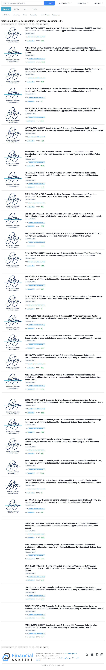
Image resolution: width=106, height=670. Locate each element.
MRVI (42, 389)
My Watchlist (82, 3)
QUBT (42, 580)
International (45, 15)
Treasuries (55, 15)
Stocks (16, 9)
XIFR (42, 453)
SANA (42, 166)
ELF (42, 513)
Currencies (33, 15)
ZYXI (42, 207)
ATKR (42, 637)
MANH (42, 538)
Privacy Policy (65, 659)
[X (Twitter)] (87, 657)
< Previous (5, 24)
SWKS (42, 412)
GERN (42, 226)
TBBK (42, 81)
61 (37, 24)
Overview (17, 15)
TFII (42, 121)
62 (41, 24)
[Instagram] (102, 657)
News (25, 15)
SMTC (42, 599)
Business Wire (31, 40)
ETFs (25, 9)
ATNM (42, 62)
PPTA (42, 187)
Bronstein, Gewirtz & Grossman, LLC (37, 37)
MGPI (42, 40)
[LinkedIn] (97, 657)
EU (41, 101)
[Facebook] (92, 657)
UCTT (42, 140)
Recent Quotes (64, 3)
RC (41, 328)
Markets (6, 9)
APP (42, 368)
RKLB (42, 473)
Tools (35, 9)
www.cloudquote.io (71, 654)
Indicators (97, 3)
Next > (46, 24)
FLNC (42, 266)
